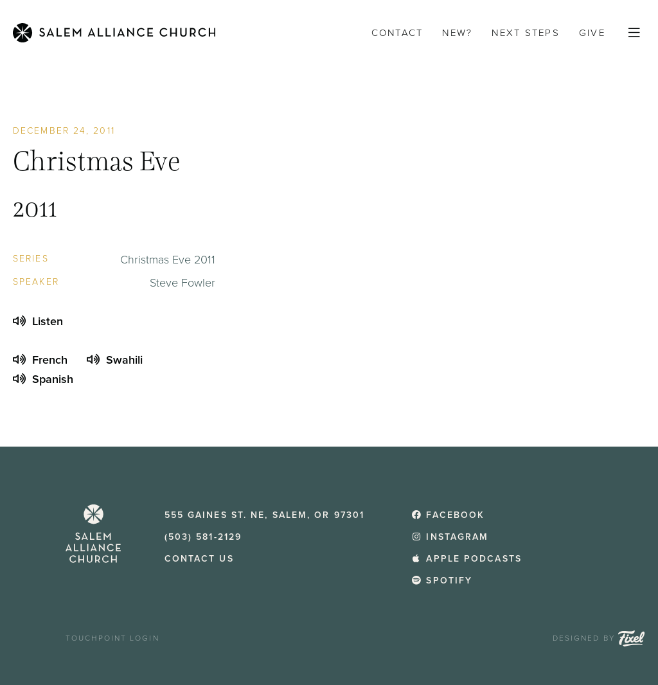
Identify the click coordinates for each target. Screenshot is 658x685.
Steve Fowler (182, 283)
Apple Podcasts (466, 558)
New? (457, 33)
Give (592, 33)
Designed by (599, 638)
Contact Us (199, 558)
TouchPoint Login (112, 638)
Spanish (43, 379)
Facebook (448, 515)
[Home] (114, 32)
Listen (38, 321)
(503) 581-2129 (203, 536)
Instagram (450, 536)
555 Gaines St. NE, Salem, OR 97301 (264, 515)
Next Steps (526, 33)
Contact (397, 33)
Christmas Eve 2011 (167, 260)
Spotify (441, 580)
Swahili (115, 360)
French (40, 360)
